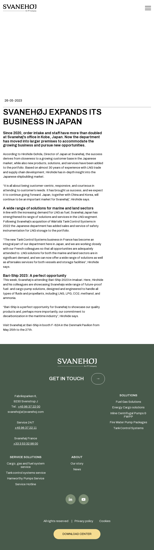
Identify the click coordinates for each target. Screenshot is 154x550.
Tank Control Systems (128, 428)
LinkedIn (71, 499)
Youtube (84, 499)
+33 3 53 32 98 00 (25, 443)
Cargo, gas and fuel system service (26, 465)
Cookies (104, 521)
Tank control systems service (26, 472)
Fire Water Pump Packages (128, 422)
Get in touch (66, 378)
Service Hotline (25, 484)
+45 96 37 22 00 (29, 406)
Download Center (77, 534)
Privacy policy (83, 521)
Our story (77, 463)
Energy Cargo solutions (128, 407)
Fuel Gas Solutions (128, 401)
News (77, 469)
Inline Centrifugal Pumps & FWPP (128, 415)
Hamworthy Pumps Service (25, 478)
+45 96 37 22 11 (26, 427)
